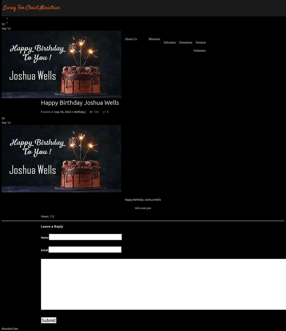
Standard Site (10, 328)
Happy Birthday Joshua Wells (80, 102)
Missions (154, 39)
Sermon (201, 42)
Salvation (170, 42)
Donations (185, 42)
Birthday (79, 112)
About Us (131, 39)
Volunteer (199, 50)
